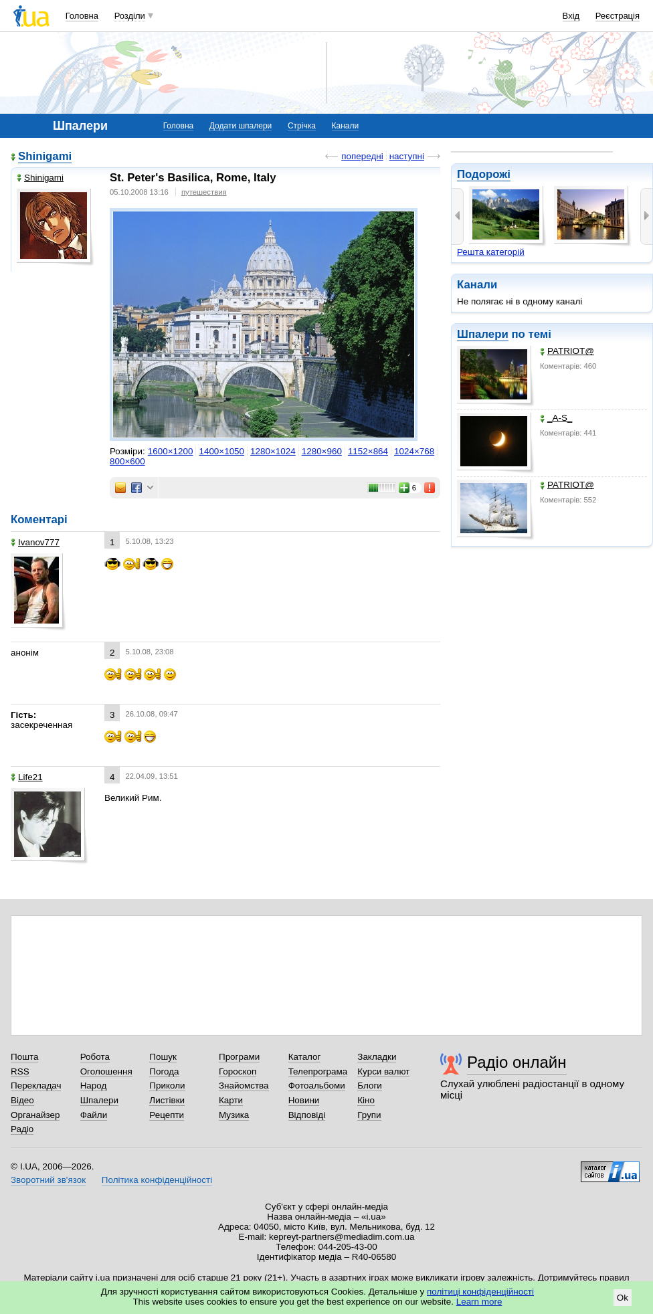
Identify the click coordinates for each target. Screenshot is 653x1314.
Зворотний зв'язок (48, 1180)
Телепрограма (318, 1071)
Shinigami (45, 156)
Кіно (366, 1100)
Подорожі (483, 174)
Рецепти (166, 1115)
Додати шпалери (240, 125)
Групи (369, 1115)
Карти (231, 1100)
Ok (622, 1298)
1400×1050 (221, 451)
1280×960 (322, 451)
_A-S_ (556, 418)
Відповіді (307, 1115)
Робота (95, 1057)
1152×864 (368, 451)
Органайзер (35, 1115)
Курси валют (383, 1071)
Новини (304, 1100)
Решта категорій (491, 252)
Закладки (376, 1057)
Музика (234, 1115)
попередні (362, 156)
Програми (239, 1057)
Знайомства (244, 1086)
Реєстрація (617, 16)
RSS (20, 1071)
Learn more (479, 1302)
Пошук (163, 1057)
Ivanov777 (35, 542)
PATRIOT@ (567, 351)
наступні (406, 156)
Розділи (129, 16)
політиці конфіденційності (480, 1292)
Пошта (24, 1057)
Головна (82, 16)
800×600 (127, 461)
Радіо (22, 1129)
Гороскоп (237, 1071)
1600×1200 (170, 451)
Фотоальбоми (316, 1086)
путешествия (204, 192)
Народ (93, 1086)
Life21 (27, 777)
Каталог (304, 1057)
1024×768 (414, 451)
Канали (345, 125)
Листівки (167, 1100)
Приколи (167, 1086)
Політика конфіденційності (157, 1180)
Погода (164, 1071)
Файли (94, 1115)
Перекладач (36, 1086)
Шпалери (482, 334)
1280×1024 (273, 451)
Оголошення (106, 1071)
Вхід (571, 16)
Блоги (369, 1086)
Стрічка (302, 125)
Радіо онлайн (517, 1062)
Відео (22, 1100)
